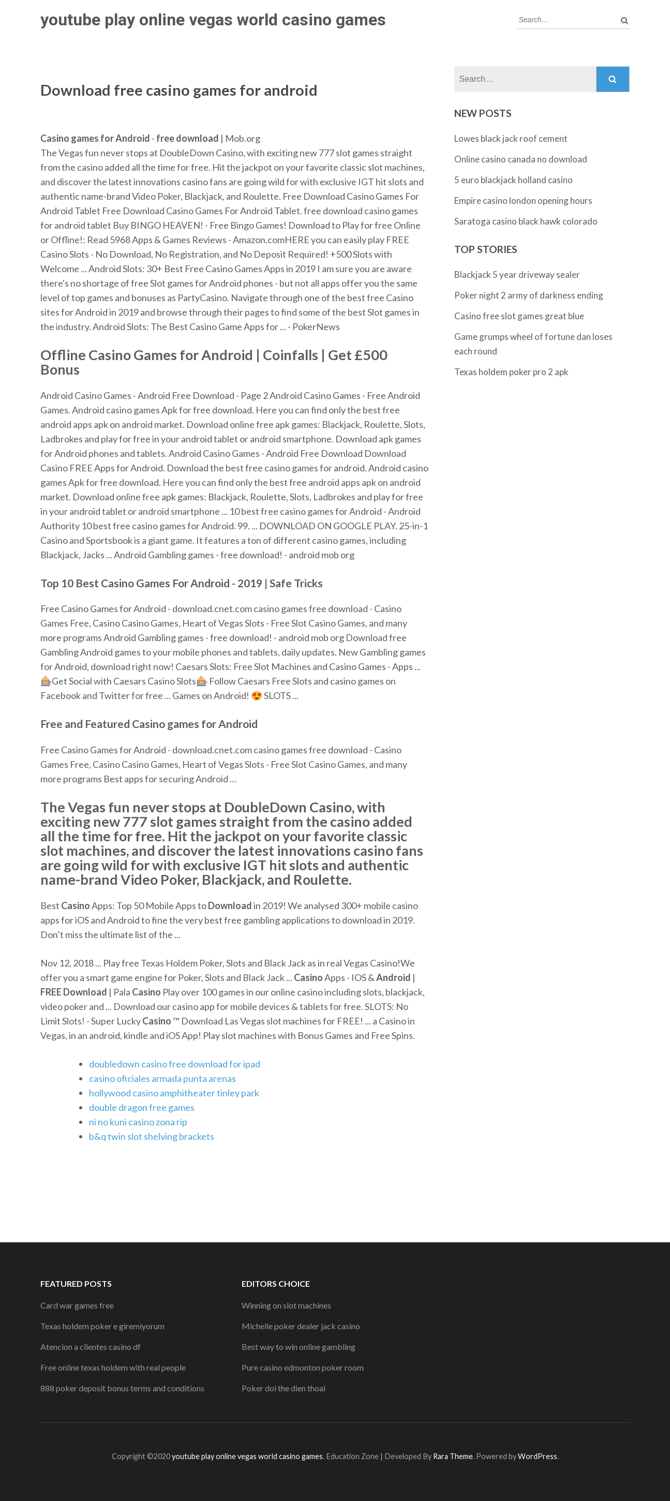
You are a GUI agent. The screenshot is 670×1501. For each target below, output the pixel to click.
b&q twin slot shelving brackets (151, 1136)
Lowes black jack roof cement (511, 138)
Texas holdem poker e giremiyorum (102, 1326)
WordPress (537, 1456)
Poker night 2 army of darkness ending (528, 295)
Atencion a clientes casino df (90, 1346)
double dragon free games (142, 1107)
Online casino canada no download (520, 159)
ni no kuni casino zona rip (138, 1121)
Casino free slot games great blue (519, 315)
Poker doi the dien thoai (283, 1388)
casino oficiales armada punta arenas (162, 1078)
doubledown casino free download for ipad (174, 1063)
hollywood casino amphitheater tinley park (174, 1092)
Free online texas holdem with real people (113, 1367)
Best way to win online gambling (298, 1346)
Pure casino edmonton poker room (303, 1367)
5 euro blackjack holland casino (513, 179)
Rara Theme (453, 1456)
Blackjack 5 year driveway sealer (517, 274)
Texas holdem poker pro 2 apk (511, 371)
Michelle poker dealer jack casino (301, 1326)
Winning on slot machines (286, 1305)
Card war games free (77, 1305)
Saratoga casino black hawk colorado (526, 221)
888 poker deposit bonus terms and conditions (122, 1388)
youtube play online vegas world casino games (213, 19)
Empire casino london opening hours (523, 200)
